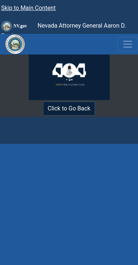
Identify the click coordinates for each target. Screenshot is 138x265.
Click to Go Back (69, 108)
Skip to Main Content (28, 7)
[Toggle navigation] (127, 44)
